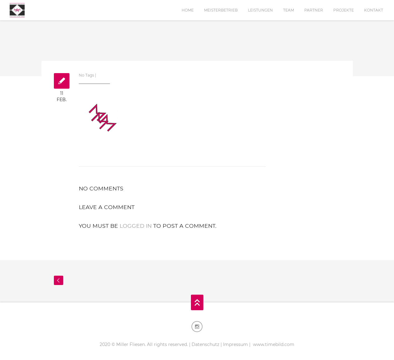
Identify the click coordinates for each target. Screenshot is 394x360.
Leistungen (260, 10)
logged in (136, 225)
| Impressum (234, 344)
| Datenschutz (204, 344)
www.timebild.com (273, 344)
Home (188, 10)
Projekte (343, 10)
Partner (313, 10)
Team (288, 10)
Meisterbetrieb (221, 10)
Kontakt (373, 10)
